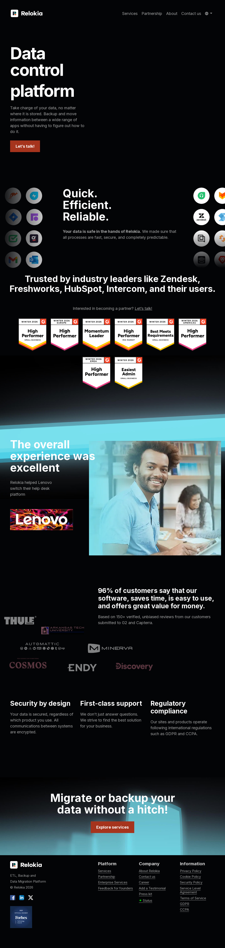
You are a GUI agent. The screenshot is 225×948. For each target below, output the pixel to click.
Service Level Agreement (190, 890)
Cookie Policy (190, 876)
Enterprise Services (112, 882)
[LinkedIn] (21, 897)
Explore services (112, 827)
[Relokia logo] (26, 865)
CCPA (184, 909)
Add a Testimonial (152, 888)
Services (130, 13)
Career (144, 882)
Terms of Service (193, 898)
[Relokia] (26, 14)
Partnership (152, 13)
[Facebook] (13, 897)
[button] (208, 13)
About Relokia (149, 871)
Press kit (145, 894)
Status (145, 900)
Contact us (191, 13)
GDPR (184, 904)
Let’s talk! (25, 146)
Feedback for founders (115, 888)
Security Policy (191, 882)
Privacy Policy (190, 871)
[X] (29, 897)
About (171, 13)
